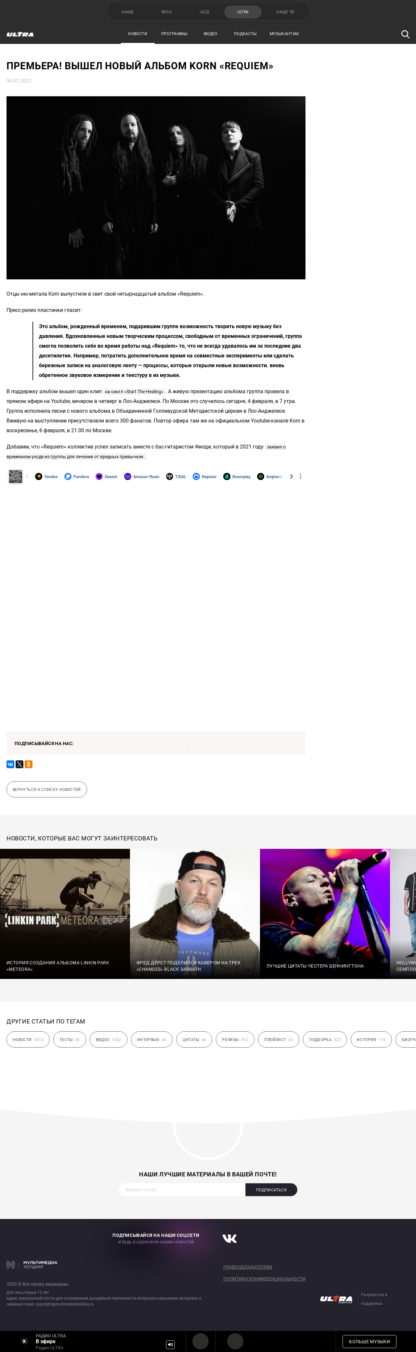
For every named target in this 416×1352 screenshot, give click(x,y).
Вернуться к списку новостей (47, 789)
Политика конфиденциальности (264, 1278)
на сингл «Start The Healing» (134, 391)
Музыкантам (284, 34)
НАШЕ (128, 12)
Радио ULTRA (200, 1341)
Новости (137, 34)
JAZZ (204, 12)
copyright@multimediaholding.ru (64, 1304)
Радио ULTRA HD (235, 1341)
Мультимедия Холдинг (32, 1264)
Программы (174, 34)
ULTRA (243, 12)
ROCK (167, 12)
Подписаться (271, 1190)
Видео (210, 34)
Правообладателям (247, 1267)
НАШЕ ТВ (285, 12)
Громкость (170, 1345)
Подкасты (245, 34)
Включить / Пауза (24, 1341)
